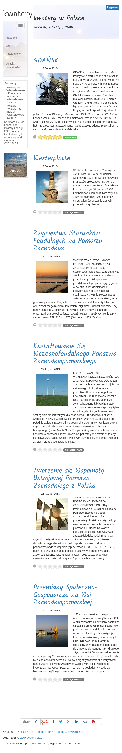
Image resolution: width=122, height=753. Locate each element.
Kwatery (11, 105)
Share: (26, 721)
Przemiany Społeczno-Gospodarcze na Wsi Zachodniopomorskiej (65, 595)
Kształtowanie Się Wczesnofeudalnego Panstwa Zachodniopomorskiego (75, 354)
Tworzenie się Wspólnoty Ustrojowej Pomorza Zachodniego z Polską (68, 478)
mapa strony (13, 53)
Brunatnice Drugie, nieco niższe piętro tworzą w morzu (15, 157)
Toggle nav (112, 7)
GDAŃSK (46, 60)
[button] (5, 165)
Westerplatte (51, 158)
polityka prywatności (13, 65)
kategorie (12, 37)
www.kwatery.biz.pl (31, 737)
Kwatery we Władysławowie (15, 89)
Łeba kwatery (11, 126)
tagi (9, 45)
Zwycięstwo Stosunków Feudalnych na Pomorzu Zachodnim (67, 241)
